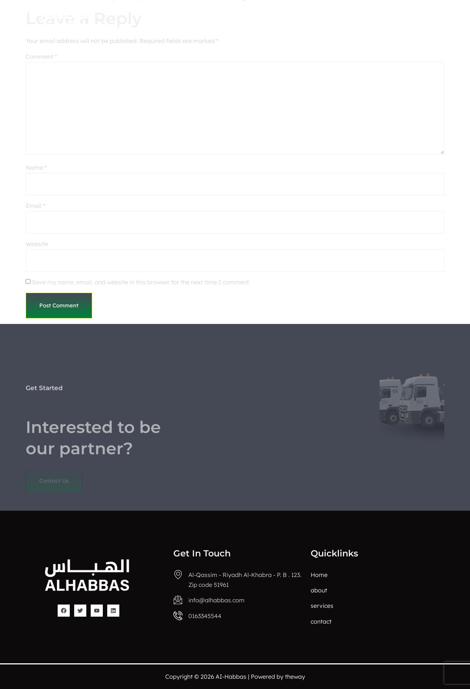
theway (295, 676)
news (302, 18)
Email (35, 205)
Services (256, 18)
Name (36, 167)
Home (172, 18)
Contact (387, 18)
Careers (342, 18)
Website (37, 244)
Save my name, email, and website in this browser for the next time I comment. (141, 282)
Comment (41, 56)
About (210, 18)
